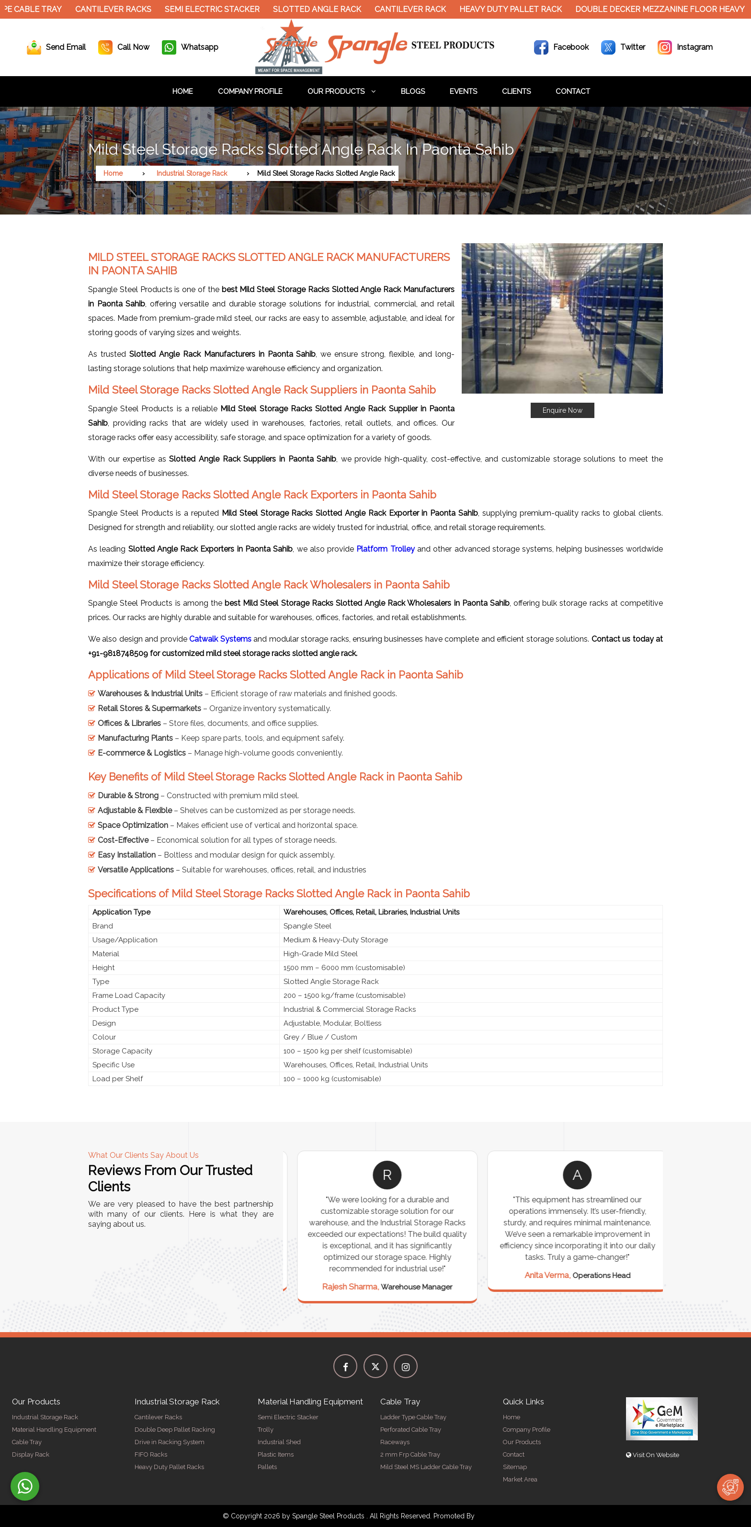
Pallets (267, 1466)
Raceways (395, 1442)
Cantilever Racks (120, 9)
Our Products (341, 91)
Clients (516, 91)
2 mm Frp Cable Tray (410, 1454)
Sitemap (515, 1466)
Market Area (520, 1479)
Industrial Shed (279, 1442)
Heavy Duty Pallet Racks (169, 1466)
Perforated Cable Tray (410, 1429)
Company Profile (250, 91)
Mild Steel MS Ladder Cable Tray (426, 1466)
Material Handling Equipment (54, 1429)
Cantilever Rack (417, 9)
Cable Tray (27, 1442)
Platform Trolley (385, 549)
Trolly (265, 1429)
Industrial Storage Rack (192, 173)
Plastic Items (276, 1454)
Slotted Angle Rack (324, 9)
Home (182, 91)
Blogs (413, 91)
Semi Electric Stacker (218, 9)
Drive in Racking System (170, 1442)
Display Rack (30, 1454)
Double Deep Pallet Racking (175, 1429)
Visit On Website (652, 1455)
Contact (573, 91)
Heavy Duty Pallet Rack (517, 9)
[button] (562, 330)
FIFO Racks (151, 1454)
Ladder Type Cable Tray (413, 1417)
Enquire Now (562, 410)
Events (463, 91)
